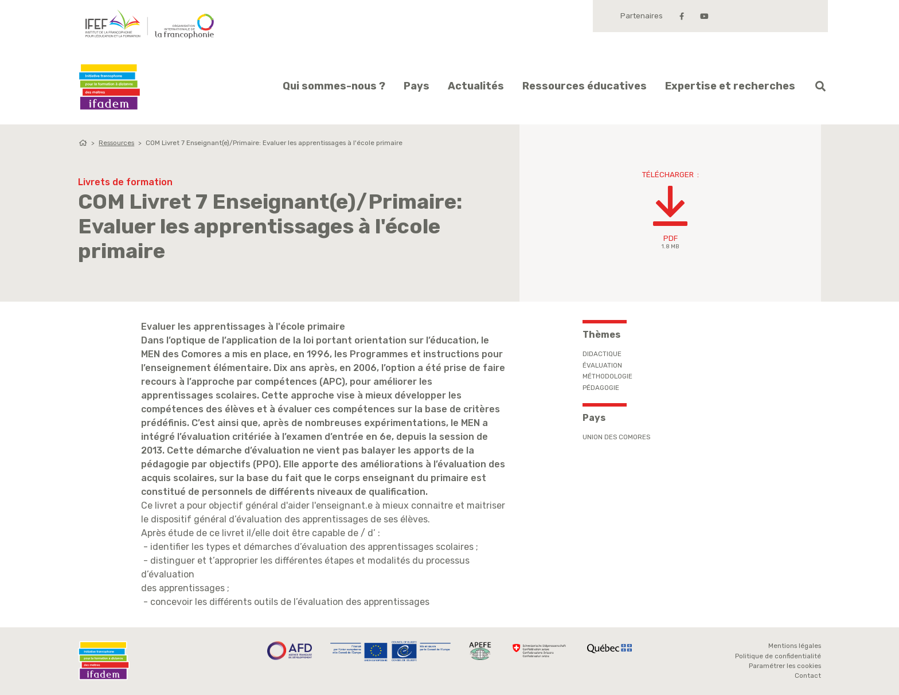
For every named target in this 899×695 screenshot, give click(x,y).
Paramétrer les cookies (785, 666)
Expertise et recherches (730, 86)
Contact (808, 675)
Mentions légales (794, 646)
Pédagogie (601, 388)
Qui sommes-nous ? (334, 86)
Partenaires (641, 15)
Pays (416, 86)
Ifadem (109, 87)
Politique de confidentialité (778, 656)
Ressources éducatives (584, 86)
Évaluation (602, 365)
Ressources (116, 143)
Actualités (476, 86)
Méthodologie (607, 376)
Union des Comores (616, 437)
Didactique (602, 354)
